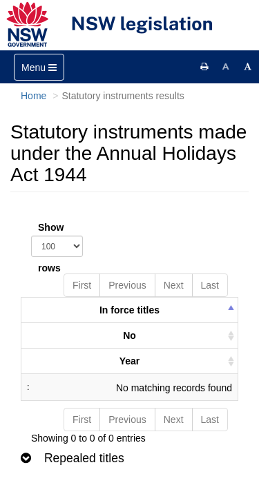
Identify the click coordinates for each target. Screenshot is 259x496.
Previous (127, 285)
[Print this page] (204, 66)
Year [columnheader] (129, 360)
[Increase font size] (248, 66)
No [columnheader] (129, 335)
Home (33, 95)
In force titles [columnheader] (129, 310)
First (82, 285)
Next (174, 285)
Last (210, 285)
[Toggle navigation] (39, 67)
